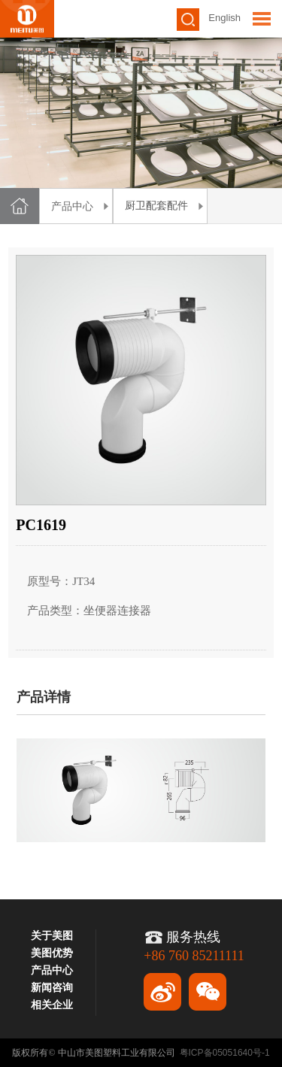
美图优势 (52, 953)
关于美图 (52, 935)
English (224, 17)
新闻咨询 (52, 987)
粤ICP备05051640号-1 (225, 1052)
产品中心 (72, 206)
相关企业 (52, 1005)
